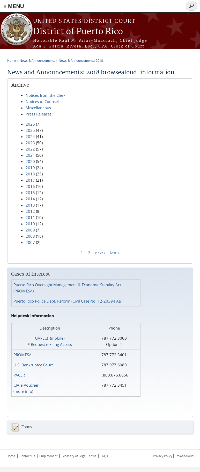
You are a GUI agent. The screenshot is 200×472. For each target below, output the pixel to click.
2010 (30, 223)
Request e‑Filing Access (51, 344)
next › (100, 252)
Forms (21, 427)
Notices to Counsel (42, 101)
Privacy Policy (162, 456)
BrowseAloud (184, 456)
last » (114, 252)
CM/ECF (42, 338)
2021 (30, 155)
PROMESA (22, 354)
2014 (30, 198)
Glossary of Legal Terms (79, 456)
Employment (48, 456)
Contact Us (27, 456)
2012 (30, 211)
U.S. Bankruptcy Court (33, 364)
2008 (30, 236)
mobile (57, 338)
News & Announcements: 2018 (81, 60)
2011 (30, 217)
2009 (30, 229)
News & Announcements (37, 60)
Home (11, 60)
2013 (30, 205)
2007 (30, 242)
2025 (30, 130)
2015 (30, 192)
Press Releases (38, 114)
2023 (30, 142)
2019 (30, 167)
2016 (30, 186)
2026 (30, 124)
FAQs (104, 456)
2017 (30, 180)
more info (23, 391)
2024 (30, 136)
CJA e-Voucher (26, 385)
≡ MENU (13, 6)
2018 (30, 173)
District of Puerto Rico (78, 31)
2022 (30, 149)
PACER (19, 375)
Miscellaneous (38, 107)
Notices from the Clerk (45, 95)
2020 (30, 161)
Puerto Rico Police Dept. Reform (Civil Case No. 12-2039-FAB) (67, 301)
